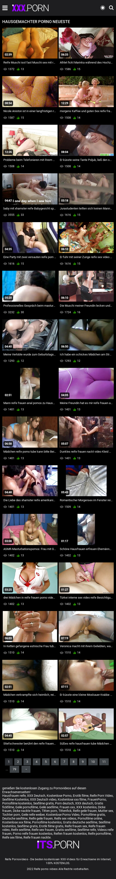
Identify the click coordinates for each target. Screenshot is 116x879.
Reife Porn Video (101, 795)
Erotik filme (80, 795)
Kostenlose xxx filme (72, 799)
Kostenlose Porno (59, 795)
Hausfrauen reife (14, 795)
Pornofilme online (90, 818)
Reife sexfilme (20, 830)
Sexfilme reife (86, 830)
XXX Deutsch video (43, 799)
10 (93, 762)
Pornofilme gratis (93, 814)
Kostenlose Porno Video (62, 814)
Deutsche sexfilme (15, 818)
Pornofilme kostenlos (17, 803)
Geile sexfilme (48, 807)
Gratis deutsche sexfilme (80, 822)
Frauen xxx (67, 807)
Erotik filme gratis (51, 826)
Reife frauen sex (76, 826)
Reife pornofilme (99, 833)
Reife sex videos (65, 818)
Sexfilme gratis (43, 803)
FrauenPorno (97, 799)
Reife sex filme (12, 837)
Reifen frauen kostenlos (70, 833)
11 (104, 762)
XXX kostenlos (86, 807)
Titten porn (49, 811)
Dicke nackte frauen (26, 811)
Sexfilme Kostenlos (15, 799)
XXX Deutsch (36, 795)
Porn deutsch (64, 803)
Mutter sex (105, 811)
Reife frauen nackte (37, 837)
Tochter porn (11, 814)
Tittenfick (65, 811)
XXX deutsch (84, 803)
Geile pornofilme (26, 807)
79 (14, 769)
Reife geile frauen (85, 811)
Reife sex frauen (43, 830)
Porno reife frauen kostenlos (32, 833)
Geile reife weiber (33, 814)
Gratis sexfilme (65, 830)
